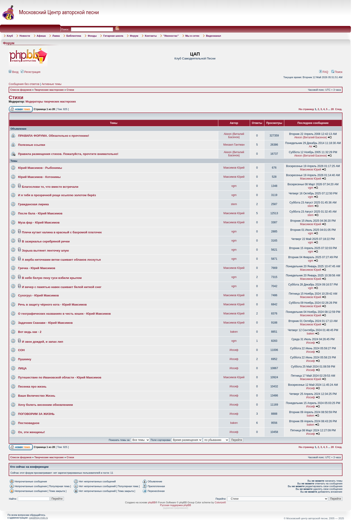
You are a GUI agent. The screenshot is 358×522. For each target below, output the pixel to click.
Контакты (151, 35)
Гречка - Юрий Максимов (36, 268)
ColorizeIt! (220, 502)
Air (310, 146)
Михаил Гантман (234, 144)
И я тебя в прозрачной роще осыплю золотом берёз (57, 195)
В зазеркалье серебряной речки (46, 241)
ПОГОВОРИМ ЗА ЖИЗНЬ (36, 414)
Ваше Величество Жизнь (36, 395)
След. (338, 109)
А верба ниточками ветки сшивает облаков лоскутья (61, 259)
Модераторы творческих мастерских (51, 101)
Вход (13, 72)
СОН (21, 350)
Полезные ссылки (31, 145)
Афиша (41, 35)
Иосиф (310, 342)
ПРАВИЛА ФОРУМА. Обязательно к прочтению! (53, 135)
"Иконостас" (171, 35)
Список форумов (21, 89)
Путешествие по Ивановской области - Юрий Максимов (59, 377)
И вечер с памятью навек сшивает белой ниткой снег (61, 287)
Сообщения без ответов (24, 84)
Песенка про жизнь (32, 386)
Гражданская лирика (33, 204)
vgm (234, 186)
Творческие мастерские (49, 89)
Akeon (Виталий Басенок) (234, 135)
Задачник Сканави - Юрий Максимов (45, 322)
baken (234, 331)
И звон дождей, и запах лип (42, 341)
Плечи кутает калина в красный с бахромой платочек (62, 232)
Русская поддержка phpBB (175, 505)
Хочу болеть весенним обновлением (45, 404)
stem (234, 204)
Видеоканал (213, 35)
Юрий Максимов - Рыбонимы (40, 168)
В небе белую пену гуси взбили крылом (52, 278)
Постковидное (28, 423)
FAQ (323, 72)
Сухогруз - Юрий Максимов (38, 295)
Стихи (70, 89)
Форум (134, 35)
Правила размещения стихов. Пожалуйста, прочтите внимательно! (68, 154)
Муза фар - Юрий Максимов (39, 222)
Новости (24, 35)
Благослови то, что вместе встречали (50, 186)
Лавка (56, 35)
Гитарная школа (113, 35)
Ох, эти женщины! (31, 432)
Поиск (336, 72)
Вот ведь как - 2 (29, 332)
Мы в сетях (192, 35)
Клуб (10, 35)
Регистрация (30, 72)
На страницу (306, 109)
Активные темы (51, 84)
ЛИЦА (22, 368)
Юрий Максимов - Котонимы (39, 177)
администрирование (175, 508)
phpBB (151, 502)
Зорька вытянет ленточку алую (45, 250)
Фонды (92, 35)
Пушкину (24, 359)
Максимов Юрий (233, 167)
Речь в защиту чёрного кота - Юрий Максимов (52, 304)
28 (332, 109)
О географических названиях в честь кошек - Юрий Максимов (64, 313)
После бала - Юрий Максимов (40, 213)
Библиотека (73, 35)
